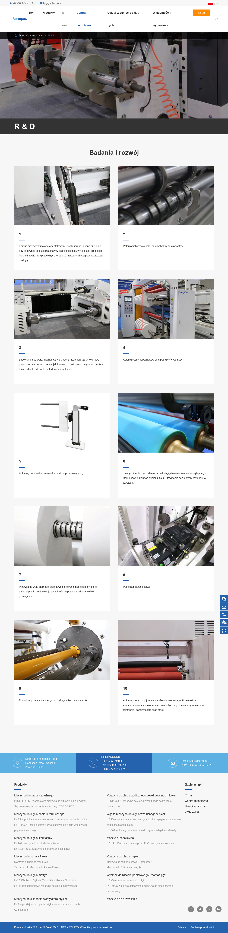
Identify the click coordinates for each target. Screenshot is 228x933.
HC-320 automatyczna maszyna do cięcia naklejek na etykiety (141, 830)
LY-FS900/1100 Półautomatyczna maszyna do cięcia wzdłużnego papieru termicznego (51, 827)
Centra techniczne (84, 19)
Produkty (48, 12)
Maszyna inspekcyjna (120, 838)
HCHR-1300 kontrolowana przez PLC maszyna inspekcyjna (140, 843)
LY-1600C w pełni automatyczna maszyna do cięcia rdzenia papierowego (140, 888)
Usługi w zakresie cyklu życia (123, 19)
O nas (64, 19)
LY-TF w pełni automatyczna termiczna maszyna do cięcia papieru (51, 819)
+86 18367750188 (111, 760)
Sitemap (182, 927)
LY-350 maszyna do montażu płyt (125, 880)
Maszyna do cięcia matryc (30, 875)
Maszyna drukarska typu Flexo (31, 861)
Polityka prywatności (202, 927)
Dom (32, 12)
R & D (51, 35)
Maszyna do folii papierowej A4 (124, 867)
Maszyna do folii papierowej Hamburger (129, 861)
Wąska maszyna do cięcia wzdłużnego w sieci (136, 814)
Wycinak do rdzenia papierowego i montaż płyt (136, 875)
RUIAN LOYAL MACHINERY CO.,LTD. (57, 927)
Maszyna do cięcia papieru (123, 856)
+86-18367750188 (22, 3)
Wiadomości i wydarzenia (162, 19)
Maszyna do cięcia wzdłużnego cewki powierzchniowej (141, 795)
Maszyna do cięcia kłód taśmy (33, 838)
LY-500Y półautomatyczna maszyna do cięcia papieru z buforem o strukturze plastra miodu (144, 822)
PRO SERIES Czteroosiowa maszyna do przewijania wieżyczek (50, 800)
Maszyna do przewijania (122, 899)
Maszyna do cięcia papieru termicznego (39, 814)
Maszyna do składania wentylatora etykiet (40, 899)
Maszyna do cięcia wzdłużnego (34, 795)
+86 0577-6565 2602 (113, 769)
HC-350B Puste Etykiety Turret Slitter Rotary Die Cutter (45, 880)
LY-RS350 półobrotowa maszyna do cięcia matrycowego (46, 885)
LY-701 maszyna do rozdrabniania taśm (36, 843)
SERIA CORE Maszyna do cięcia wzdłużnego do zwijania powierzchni (139, 803)
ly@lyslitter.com (50, 3)
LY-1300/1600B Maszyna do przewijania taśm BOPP (43, 848)
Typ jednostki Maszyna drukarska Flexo (36, 867)
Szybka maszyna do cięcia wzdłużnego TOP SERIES (44, 806)
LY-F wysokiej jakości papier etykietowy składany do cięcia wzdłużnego (47, 907)
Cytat (201, 12)
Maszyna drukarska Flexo (30, 856)
